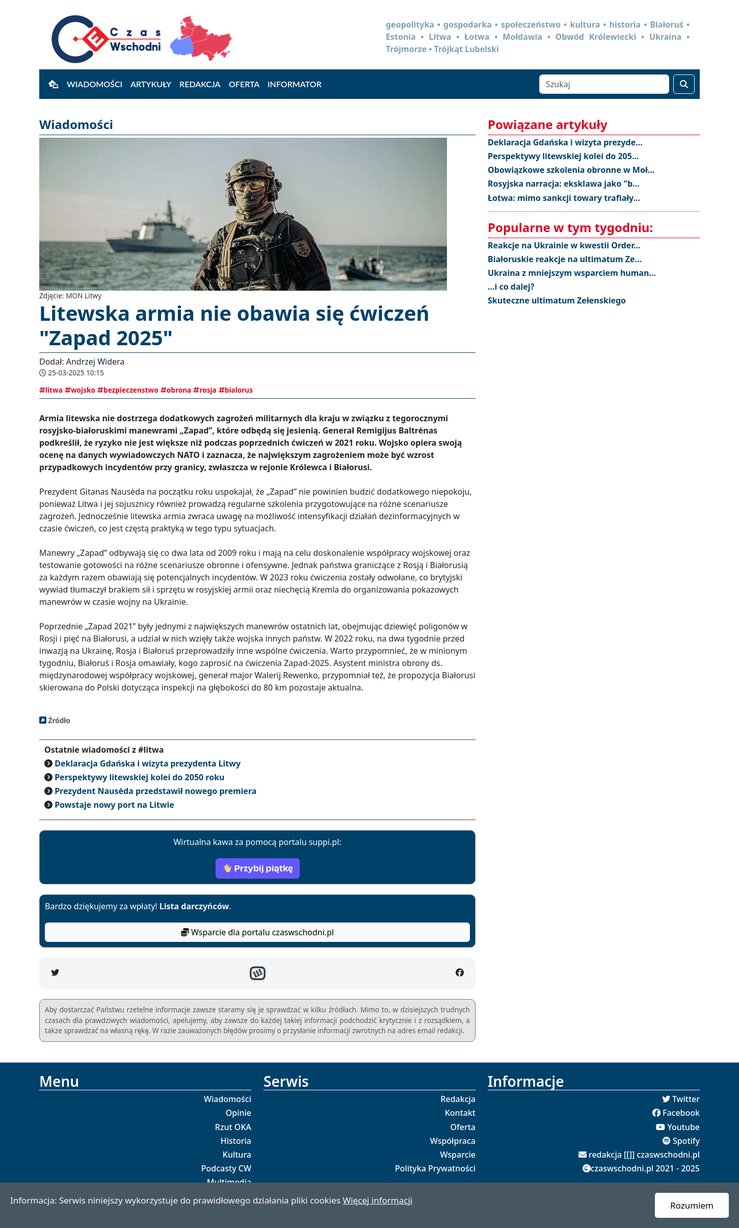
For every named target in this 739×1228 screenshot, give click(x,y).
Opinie (238, 1112)
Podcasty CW (226, 1168)
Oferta (244, 84)
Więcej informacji (377, 1200)
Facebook (681, 1112)
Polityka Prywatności (435, 1168)
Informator (295, 84)
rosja (204, 390)
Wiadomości (94, 84)
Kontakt (460, 1112)
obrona (176, 390)
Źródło (58, 720)
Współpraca (453, 1140)
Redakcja (200, 84)
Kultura (237, 1154)
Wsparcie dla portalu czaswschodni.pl (257, 932)
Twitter (686, 1099)
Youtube (683, 1127)
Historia (236, 1140)
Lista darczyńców (194, 906)
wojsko (80, 390)
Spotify (686, 1140)
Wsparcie (458, 1154)
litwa (51, 390)
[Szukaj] (604, 84)
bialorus (236, 390)
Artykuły (150, 84)
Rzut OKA (233, 1127)
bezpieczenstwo (128, 390)
